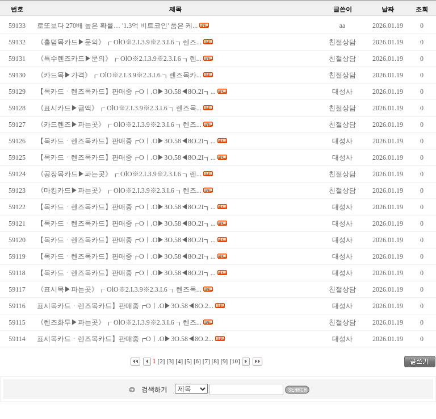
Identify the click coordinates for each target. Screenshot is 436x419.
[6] (197, 361)
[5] (188, 361)
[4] (179, 361)
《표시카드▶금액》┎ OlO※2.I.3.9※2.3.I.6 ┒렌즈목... (119, 108)
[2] (161, 361)
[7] (206, 361)
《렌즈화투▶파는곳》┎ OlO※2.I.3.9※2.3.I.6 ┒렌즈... (119, 322)
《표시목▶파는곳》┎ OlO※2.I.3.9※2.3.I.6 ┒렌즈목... (119, 289)
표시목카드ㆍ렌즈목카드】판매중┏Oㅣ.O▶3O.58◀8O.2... (125, 306)
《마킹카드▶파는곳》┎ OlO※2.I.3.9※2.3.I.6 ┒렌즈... (119, 190)
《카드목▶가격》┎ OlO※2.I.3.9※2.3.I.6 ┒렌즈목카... (119, 75)
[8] (215, 361)
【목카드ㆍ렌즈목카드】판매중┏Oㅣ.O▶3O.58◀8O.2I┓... (126, 92)
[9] (224, 361)
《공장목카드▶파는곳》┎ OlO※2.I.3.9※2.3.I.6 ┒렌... (119, 174)
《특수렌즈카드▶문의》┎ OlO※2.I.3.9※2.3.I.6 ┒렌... (119, 59)
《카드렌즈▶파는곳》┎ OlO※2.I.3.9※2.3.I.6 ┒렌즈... (119, 124)
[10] (234, 361)
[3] (170, 361)
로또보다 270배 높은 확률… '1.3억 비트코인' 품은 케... (117, 26)
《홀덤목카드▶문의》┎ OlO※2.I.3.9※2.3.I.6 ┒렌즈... (119, 42)
